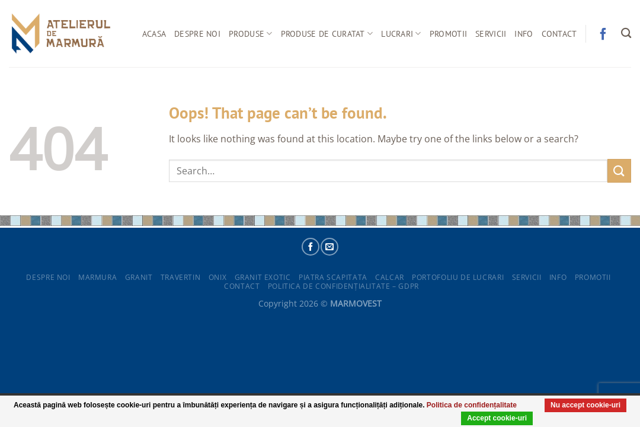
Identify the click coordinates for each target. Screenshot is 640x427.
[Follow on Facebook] (310, 247)
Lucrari (401, 34)
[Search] (626, 33)
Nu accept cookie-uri (582, 417)
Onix (217, 277)
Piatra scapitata (333, 277)
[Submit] (619, 170)
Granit (139, 277)
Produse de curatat (327, 34)
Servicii (490, 33)
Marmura (97, 277)
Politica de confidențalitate (510, 404)
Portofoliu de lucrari (458, 277)
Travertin (181, 277)
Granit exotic (263, 277)
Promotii (448, 33)
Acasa (154, 33)
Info (523, 33)
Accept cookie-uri (488, 417)
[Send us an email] (329, 247)
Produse (251, 34)
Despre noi (197, 33)
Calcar (389, 277)
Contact (559, 33)
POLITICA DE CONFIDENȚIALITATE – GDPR (343, 286)
